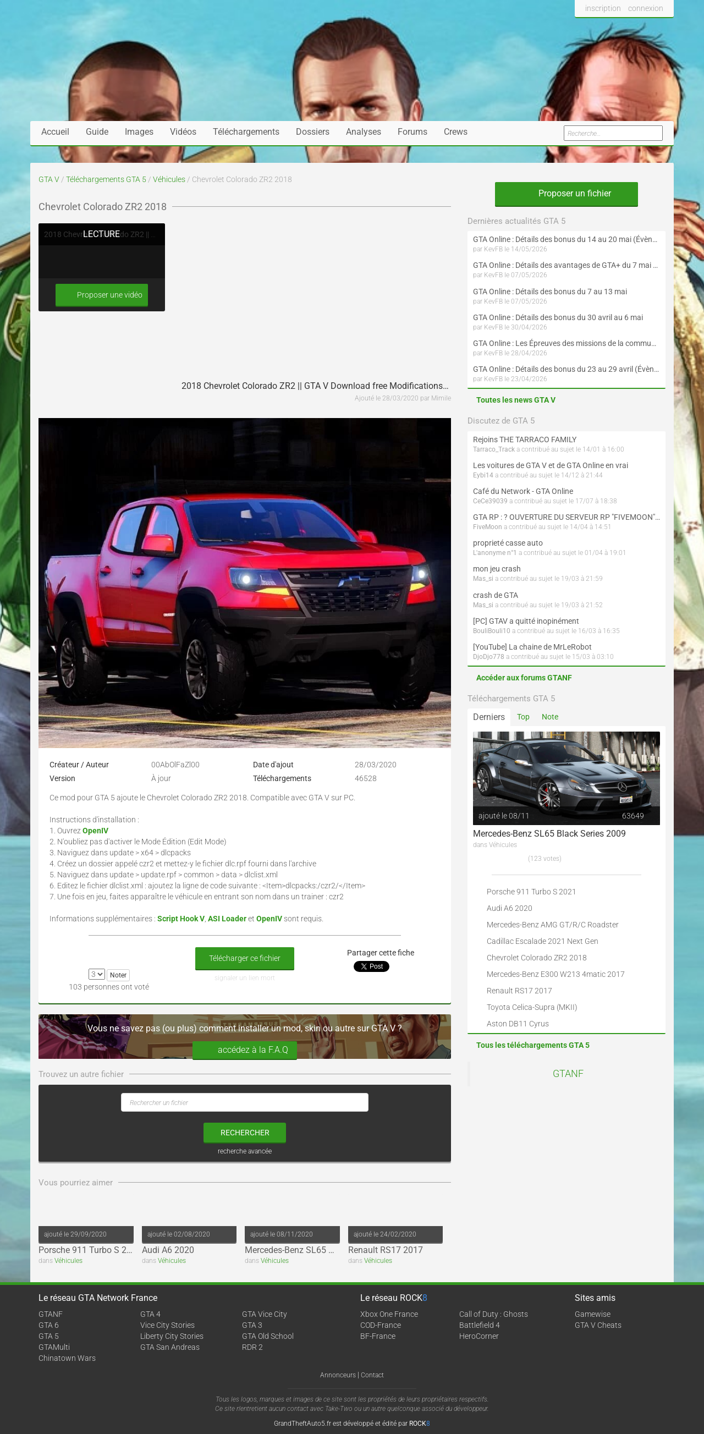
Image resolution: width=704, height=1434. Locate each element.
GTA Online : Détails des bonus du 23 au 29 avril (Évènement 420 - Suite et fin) (566, 369)
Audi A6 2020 (168, 1250)
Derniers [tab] (489, 717)
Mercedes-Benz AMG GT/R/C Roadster (553, 924)
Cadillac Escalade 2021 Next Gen (542, 941)
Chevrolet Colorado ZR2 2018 (537, 957)
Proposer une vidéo (101, 295)
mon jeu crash (497, 568)
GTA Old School (268, 1336)
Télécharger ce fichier (244, 958)
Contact (372, 1375)
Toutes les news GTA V (516, 399)
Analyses (363, 132)
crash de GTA (495, 595)
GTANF (568, 1073)
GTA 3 (252, 1325)
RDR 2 (252, 1347)
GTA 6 (48, 1325)
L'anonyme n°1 (495, 553)
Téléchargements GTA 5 (106, 179)
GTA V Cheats (598, 1325)
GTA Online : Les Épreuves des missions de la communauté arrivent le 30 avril (566, 343)
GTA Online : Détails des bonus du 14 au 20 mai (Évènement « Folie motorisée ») (566, 239)
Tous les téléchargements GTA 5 (533, 1045)
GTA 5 (48, 1336)
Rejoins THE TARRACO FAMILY (524, 439)
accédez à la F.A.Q (244, 1050)
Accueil (55, 132)
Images (139, 132)
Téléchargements (246, 132)
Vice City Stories (167, 1325)
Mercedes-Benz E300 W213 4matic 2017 (556, 974)
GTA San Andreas (170, 1347)
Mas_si (483, 579)
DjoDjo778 (488, 657)
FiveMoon (487, 527)
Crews (456, 132)
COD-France (380, 1325)
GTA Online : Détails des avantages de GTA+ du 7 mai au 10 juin (566, 265)
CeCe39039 (490, 501)
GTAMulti (54, 1347)
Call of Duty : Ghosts (493, 1314)
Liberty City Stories (172, 1336)
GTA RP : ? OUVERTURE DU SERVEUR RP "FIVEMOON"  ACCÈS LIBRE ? (566, 517)
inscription (603, 8)
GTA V (48, 179)
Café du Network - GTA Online (523, 491)
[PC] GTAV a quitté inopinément (526, 621)
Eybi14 (483, 475)
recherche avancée (245, 1151)
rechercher (245, 1132)
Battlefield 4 (479, 1325)
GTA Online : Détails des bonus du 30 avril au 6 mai (558, 317)
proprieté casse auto (508, 543)
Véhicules (169, 179)
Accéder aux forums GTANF (524, 677)
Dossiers (312, 132)
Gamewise (592, 1314)
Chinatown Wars (67, 1358)
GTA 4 (150, 1314)
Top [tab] (523, 716)
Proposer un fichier (566, 193)
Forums (412, 132)
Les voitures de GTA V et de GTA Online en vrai (550, 465)
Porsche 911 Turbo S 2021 (89, 1250)
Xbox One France (389, 1314)
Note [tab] (550, 716)
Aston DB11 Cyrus (518, 1023)
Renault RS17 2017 (385, 1250)
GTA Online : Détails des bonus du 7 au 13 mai (550, 291)
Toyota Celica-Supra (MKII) (532, 1007)
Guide (97, 132)
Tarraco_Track (494, 449)
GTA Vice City (264, 1314)
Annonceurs (338, 1375)
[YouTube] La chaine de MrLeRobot (532, 646)
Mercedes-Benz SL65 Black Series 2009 (321, 1250)
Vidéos (183, 132)
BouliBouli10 (491, 631)
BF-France (377, 1336)
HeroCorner (479, 1336)
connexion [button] (645, 8)
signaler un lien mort (245, 978)
